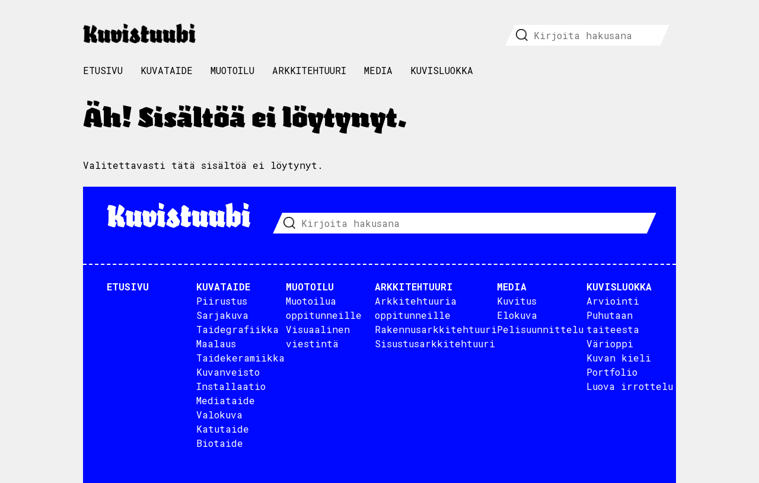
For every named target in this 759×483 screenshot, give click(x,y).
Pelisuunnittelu (540, 329)
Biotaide (219, 443)
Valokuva (219, 414)
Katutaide (222, 429)
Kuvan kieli (618, 357)
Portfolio (611, 372)
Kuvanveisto (228, 372)
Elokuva (517, 315)
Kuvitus (517, 301)
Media (378, 70)
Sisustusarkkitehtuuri (435, 343)
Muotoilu (232, 70)
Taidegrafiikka (237, 329)
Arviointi (612, 301)
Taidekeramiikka (240, 357)
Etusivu (103, 70)
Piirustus (221, 301)
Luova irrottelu (629, 386)
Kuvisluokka (441, 70)
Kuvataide (167, 70)
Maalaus (216, 343)
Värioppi (609, 343)
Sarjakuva (222, 315)
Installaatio (231, 386)
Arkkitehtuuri (309, 70)
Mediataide (225, 400)
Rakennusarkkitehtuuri (436, 329)
